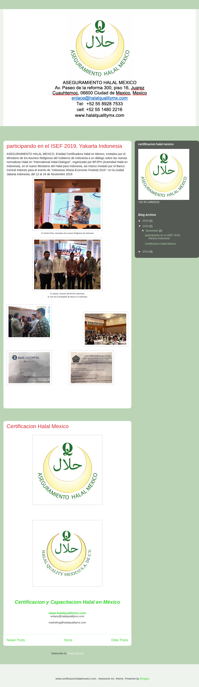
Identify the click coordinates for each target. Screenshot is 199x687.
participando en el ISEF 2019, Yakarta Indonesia (64, 146)
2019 (145, 226)
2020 (145, 220)
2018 (145, 251)
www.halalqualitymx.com (67, 613)
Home (68, 640)
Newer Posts (16, 640)
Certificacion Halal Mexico (38, 426)
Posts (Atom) (75, 653)
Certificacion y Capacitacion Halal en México (67, 602)
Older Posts (119, 640)
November (152, 230)
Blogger (144, 678)
